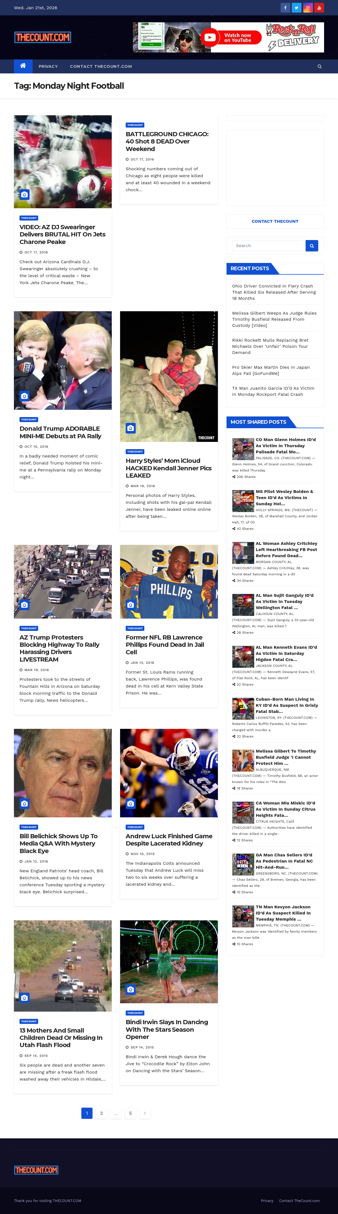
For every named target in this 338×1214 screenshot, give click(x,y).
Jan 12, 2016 (36, 861)
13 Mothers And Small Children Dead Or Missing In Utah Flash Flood (61, 1038)
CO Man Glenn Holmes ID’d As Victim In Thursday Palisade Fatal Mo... (286, 445)
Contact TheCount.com (101, 66)
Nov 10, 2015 (143, 854)
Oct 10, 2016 (36, 447)
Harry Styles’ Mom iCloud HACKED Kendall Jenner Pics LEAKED (168, 468)
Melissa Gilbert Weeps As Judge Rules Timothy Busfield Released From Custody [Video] (274, 319)
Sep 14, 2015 (36, 1056)
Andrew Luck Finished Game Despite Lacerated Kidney (169, 839)
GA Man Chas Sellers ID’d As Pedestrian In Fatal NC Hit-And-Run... (284, 861)
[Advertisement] (275, 168)
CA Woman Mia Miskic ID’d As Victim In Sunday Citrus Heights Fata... (285, 809)
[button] (320, 66)
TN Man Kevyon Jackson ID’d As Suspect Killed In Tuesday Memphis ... (283, 913)
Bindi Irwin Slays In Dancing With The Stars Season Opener (167, 1029)
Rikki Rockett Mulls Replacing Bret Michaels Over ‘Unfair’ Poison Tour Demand (270, 346)
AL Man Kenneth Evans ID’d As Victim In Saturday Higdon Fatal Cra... (286, 653)
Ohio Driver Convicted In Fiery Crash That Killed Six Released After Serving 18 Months (274, 292)
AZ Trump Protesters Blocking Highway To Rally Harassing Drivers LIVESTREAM (59, 648)
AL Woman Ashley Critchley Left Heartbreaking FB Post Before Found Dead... (286, 549)
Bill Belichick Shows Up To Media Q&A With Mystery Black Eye (59, 843)
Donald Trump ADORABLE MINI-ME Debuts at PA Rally (60, 432)
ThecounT (29, 217)
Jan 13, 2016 (142, 663)
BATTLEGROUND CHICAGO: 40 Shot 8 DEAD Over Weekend (167, 141)
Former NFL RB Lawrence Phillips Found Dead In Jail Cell (165, 645)
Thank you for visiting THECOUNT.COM (47, 1201)
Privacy (48, 66)
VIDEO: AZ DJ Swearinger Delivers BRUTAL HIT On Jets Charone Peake (62, 234)
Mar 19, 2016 (143, 486)
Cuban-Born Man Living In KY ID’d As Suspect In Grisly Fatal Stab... (287, 705)
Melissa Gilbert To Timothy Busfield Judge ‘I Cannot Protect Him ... (286, 757)
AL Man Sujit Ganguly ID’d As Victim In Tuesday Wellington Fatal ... (284, 601)
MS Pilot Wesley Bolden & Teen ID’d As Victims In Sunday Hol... (284, 497)
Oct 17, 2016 (36, 252)
